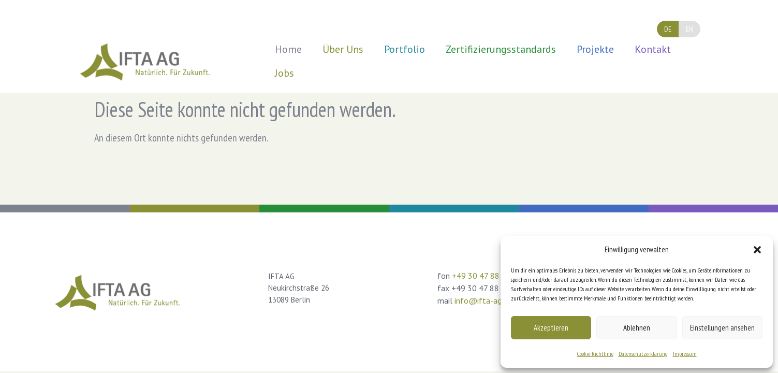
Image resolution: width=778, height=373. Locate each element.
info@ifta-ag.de (482, 300)
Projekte (595, 49)
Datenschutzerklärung (643, 353)
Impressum (685, 353)
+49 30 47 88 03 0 (485, 275)
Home (288, 49)
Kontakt (653, 49)
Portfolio (404, 49)
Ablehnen (636, 328)
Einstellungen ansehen (722, 328)
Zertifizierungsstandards (501, 49)
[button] (757, 250)
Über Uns (342, 49)
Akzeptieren (551, 328)
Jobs (284, 73)
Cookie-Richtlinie (595, 353)
